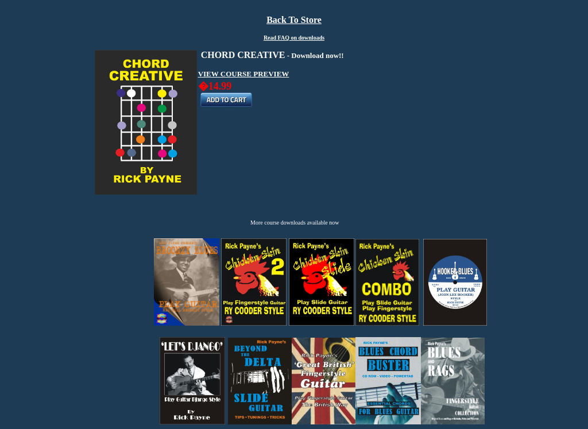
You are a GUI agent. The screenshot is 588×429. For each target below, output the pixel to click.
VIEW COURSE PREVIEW (243, 73)
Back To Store (294, 20)
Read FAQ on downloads (294, 37)
